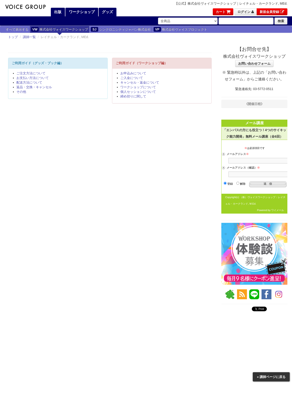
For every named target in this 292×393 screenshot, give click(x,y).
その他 (21, 92)
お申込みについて (133, 73)
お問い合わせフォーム (254, 63)
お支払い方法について (32, 78)
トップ (13, 37)
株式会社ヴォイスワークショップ (59, 29)
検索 (281, 21)
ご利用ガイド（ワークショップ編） (141, 63)
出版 (57, 12)
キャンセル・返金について (139, 82)
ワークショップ (81, 12)
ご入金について (131, 78)
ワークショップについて (138, 87)
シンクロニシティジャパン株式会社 (121, 29)
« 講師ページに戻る (271, 377)
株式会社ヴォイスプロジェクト (180, 29)
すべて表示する (17, 29)
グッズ (107, 12)
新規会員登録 (272, 12)
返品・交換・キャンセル (34, 87)
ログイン (245, 12)
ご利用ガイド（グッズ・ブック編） (38, 63)
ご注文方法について (31, 73)
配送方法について (29, 82)
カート (223, 12)
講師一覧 (29, 37)
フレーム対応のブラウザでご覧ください (254, 165)
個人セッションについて (138, 92)
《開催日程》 (254, 104)
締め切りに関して (133, 96)
